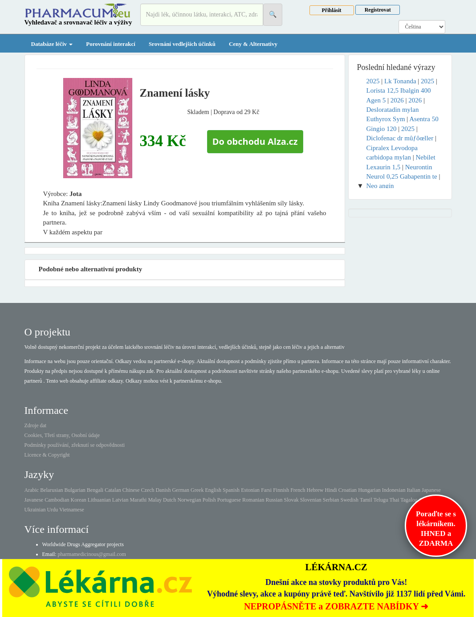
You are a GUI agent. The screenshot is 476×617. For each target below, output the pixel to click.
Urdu (52, 510)
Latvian (120, 500)
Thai (394, 500)
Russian (273, 500)
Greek (197, 490)
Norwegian (189, 500)
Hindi (331, 490)
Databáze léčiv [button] (52, 44)
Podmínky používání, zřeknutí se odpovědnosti (74, 445)
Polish (209, 500)
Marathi (138, 500)
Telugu (381, 500)
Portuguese (229, 500)
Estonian (250, 490)
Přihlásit (332, 10)
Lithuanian (99, 500)
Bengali (95, 490)
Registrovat (378, 10)
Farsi (266, 490)
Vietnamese (71, 510)
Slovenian (310, 500)
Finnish (281, 490)
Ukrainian (35, 510)
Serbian (331, 500)
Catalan (113, 490)
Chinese (131, 490)
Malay (155, 500)
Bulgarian (74, 490)
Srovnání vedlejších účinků (182, 44)
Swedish (349, 500)
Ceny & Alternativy (253, 44)
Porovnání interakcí (110, 44)
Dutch (169, 500)
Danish (163, 490)
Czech (147, 490)
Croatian (347, 490)
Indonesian (394, 490)
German (180, 490)
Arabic (31, 490)
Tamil (366, 500)
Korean (78, 500)
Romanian (253, 500)
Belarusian (51, 490)
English (213, 490)
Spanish (231, 490)
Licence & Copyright (47, 455)
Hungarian (369, 490)
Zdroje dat (35, 425)
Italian (413, 490)
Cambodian (57, 500)
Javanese (34, 500)
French (297, 490)
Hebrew (314, 490)
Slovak (291, 500)
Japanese (431, 490)
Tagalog (408, 500)
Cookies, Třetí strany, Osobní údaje (62, 435)
